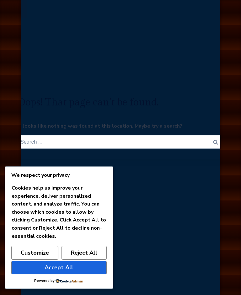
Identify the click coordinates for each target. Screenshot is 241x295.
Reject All (84, 253)
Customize (35, 253)
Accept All (59, 267)
